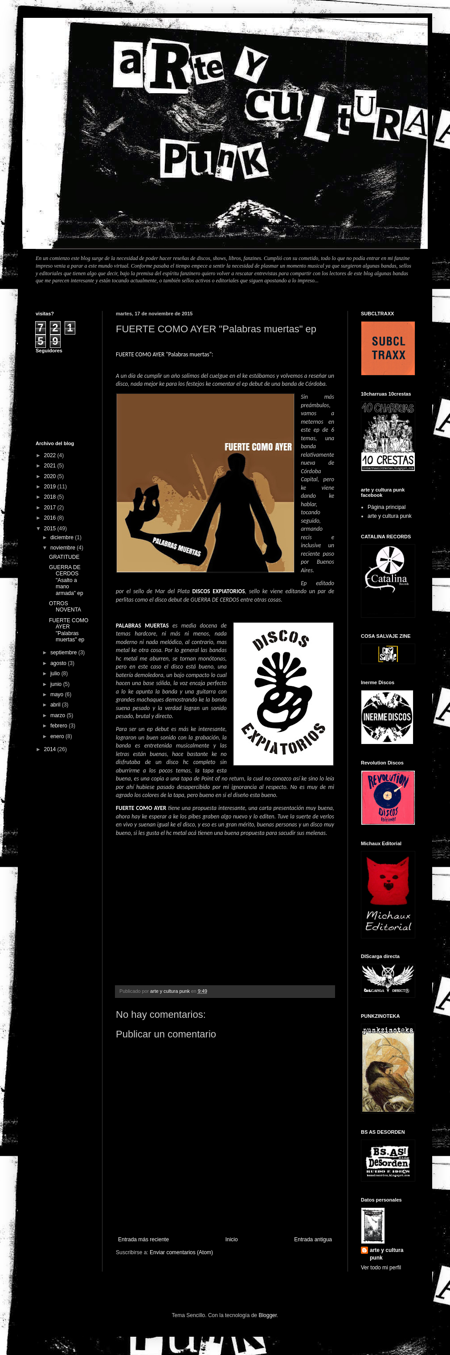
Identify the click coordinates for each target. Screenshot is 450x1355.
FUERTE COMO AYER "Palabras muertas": (164, 354)
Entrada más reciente (143, 1239)
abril (56, 705)
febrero (59, 726)
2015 (50, 528)
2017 (50, 507)
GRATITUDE (64, 557)
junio (56, 684)
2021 (50, 466)
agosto (59, 663)
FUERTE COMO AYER (141, 808)
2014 (50, 749)
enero (57, 736)
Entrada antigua (313, 1239)
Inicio (231, 1239)
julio (55, 673)
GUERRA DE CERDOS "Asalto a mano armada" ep (66, 580)
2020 (50, 476)
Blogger (267, 1315)
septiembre (64, 652)
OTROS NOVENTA (65, 606)
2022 (50, 455)
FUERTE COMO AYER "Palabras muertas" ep (68, 630)
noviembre (63, 548)
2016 (50, 518)
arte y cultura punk (390, 516)
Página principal (386, 507)
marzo (58, 715)
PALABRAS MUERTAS (142, 625)
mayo (57, 694)
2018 (50, 497)
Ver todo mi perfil (381, 1267)
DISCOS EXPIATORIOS (218, 591)
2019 (50, 486)
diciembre (62, 537)
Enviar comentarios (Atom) (181, 1252)
